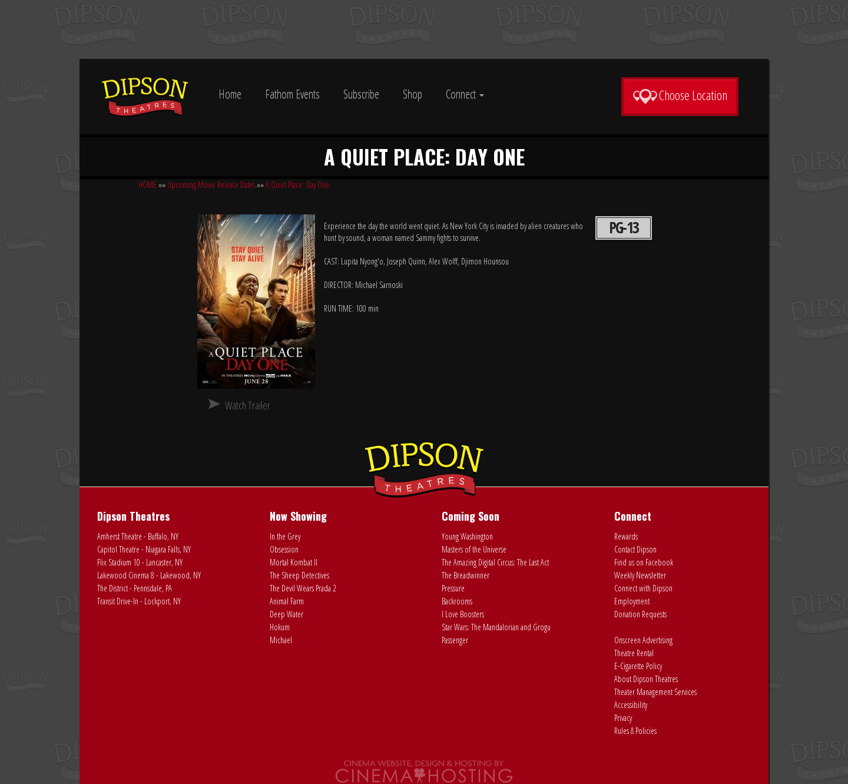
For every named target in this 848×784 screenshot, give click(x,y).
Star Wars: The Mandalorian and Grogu (496, 627)
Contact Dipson (635, 549)
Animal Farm (287, 601)
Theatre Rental (634, 653)
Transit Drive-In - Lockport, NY (139, 601)
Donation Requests (640, 614)
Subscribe (361, 94)
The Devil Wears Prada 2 (303, 588)
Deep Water (286, 614)
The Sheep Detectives (299, 575)
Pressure (453, 588)
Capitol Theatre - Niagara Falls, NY (144, 549)
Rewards (626, 536)
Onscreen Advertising (643, 640)
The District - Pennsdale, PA (134, 588)
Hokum (280, 627)
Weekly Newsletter (640, 575)
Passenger (455, 640)
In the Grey (285, 536)
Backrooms (457, 601)
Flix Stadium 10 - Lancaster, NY (140, 562)
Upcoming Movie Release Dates (211, 184)
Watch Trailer (247, 405)
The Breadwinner (465, 575)
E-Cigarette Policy (638, 665)
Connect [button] (465, 94)
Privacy (623, 717)
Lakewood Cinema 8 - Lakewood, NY (149, 575)
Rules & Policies (635, 730)
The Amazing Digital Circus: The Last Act (495, 562)
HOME (147, 184)
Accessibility (630, 704)
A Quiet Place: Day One (297, 184)
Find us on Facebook (643, 562)
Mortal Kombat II (293, 562)
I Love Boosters (463, 614)
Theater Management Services (655, 691)
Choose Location (679, 95)
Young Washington (467, 536)
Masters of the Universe (474, 549)
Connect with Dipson (643, 588)
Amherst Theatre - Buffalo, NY (137, 536)
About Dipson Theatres (646, 678)
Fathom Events (292, 94)
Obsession (284, 549)
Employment (632, 601)
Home (229, 94)
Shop (412, 94)
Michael (281, 640)
